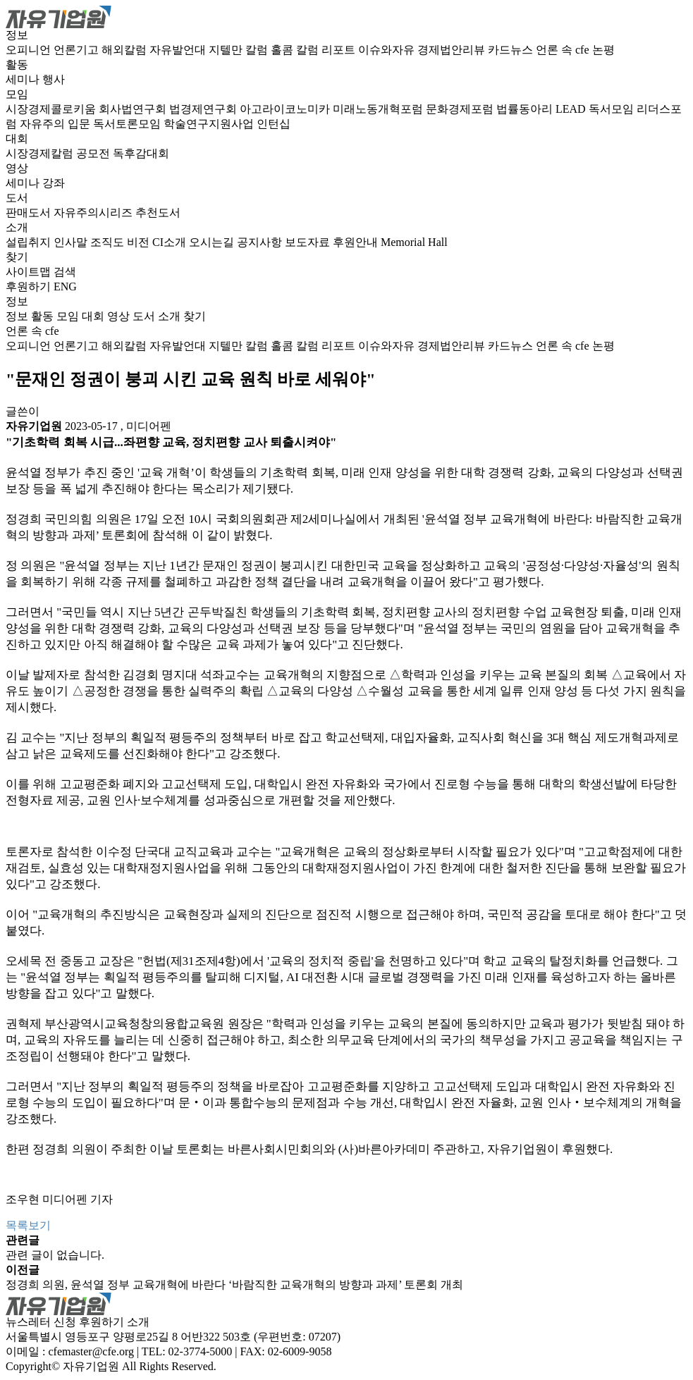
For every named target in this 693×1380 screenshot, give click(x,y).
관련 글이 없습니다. (55, 1255)
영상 (17, 168)
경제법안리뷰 (452, 50)
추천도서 (157, 212)
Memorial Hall (414, 242)
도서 (17, 198)
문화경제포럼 (461, 109)
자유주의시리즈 (94, 212)
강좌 (53, 183)
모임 (17, 94)
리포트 (339, 50)
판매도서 (30, 212)
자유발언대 (179, 50)
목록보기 (28, 1225)
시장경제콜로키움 (52, 109)
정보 (17, 35)
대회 (17, 138)
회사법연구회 (134, 109)
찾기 (17, 257)
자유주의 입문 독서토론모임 (92, 124)
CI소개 (170, 242)
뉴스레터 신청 (41, 1322)
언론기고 (78, 50)
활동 (17, 64)
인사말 (72, 242)
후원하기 (28, 286)
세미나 (24, 79)
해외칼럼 (125, 50)
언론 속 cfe (564, 50)
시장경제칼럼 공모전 (59, 153)
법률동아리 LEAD (542, 109)
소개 (17, 227)
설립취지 (30, 242)
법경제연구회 (204, 109)
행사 (53, 79)
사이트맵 (30, 272)
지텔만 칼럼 (240, 50)
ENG (65, 286)
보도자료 (309, 242)
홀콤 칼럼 (296, 50)
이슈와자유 (387, 50)
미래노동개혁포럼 (379, 109)
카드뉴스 (512, 50)
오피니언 (30, 50)
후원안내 (357, 242)
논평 (603, 50)
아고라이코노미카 (286, 109)
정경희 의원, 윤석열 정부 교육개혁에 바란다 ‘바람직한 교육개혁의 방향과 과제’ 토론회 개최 (234, 1284)
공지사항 (261, 242)
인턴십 (273, 124)
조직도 (108, 242)
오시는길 (213, 242)
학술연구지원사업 (210, 124)
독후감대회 (141, 153)
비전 (139, 242)
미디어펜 (148, 426)
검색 (65, 272)
